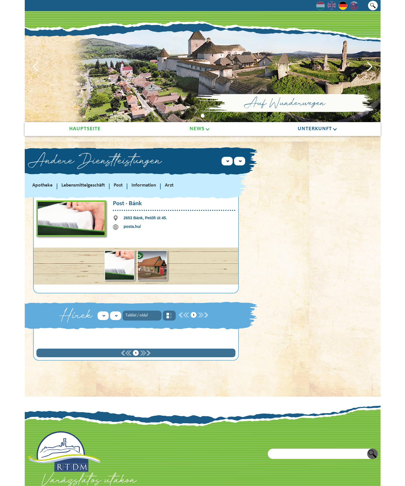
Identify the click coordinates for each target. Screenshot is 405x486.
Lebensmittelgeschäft (83, 185)
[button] (36, 66)
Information (143, 185)
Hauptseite (85, 129)
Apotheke (42, 185)
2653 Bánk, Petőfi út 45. (145, 218)
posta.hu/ (132, 226)
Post (118, 185)
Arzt (169, 185)
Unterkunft (315, 129)
